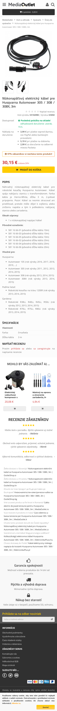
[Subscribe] (52, 619)
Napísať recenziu (47, 111)
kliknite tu (16, 703)
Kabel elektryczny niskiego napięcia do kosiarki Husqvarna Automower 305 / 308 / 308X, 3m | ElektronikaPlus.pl (28, 546)
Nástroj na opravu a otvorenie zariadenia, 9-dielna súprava (42, 396)
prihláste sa (17, 348)
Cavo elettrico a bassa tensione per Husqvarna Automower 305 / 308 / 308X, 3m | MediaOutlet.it (28, 516)
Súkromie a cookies (11, 657)
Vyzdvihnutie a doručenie (13, 636)
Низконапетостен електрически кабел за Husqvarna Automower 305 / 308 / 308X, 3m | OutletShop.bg (28, 495)
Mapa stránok (8, 665)
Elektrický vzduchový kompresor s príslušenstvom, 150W (13, 397)
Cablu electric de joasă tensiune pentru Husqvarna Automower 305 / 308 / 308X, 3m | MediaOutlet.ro (26, 506)
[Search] (53, 5)
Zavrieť (46, 707)
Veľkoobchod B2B (10, 661)
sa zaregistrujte (41, 348)
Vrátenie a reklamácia (12, 644)
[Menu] (4, 5)
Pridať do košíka (28, 169)
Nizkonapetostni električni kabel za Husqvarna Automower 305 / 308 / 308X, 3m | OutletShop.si (28, 472)
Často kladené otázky (12, 640)
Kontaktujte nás (9, 653)
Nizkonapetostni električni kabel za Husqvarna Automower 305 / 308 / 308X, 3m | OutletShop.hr (28, 482)
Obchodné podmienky (12, 632)
